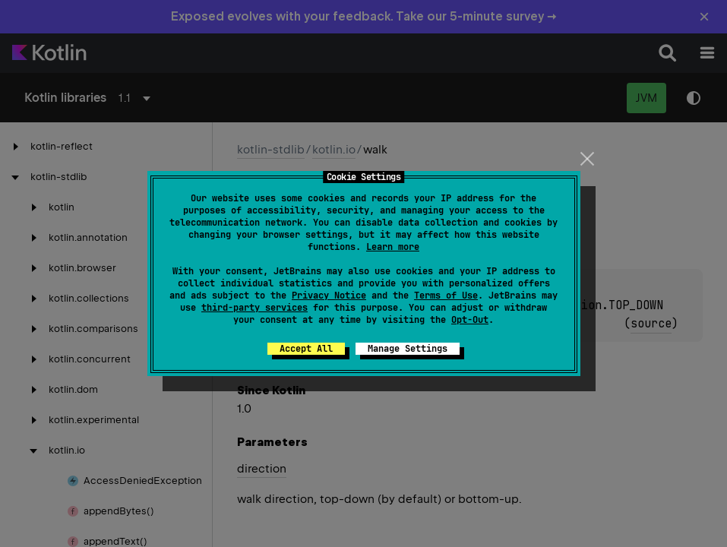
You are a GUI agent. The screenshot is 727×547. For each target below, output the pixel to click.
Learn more (392, 247)
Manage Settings (407, 349)
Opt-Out (469, 320)
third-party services (254, 308)
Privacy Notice (329, 295)
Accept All (306, 349)
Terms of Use (446, 295)
